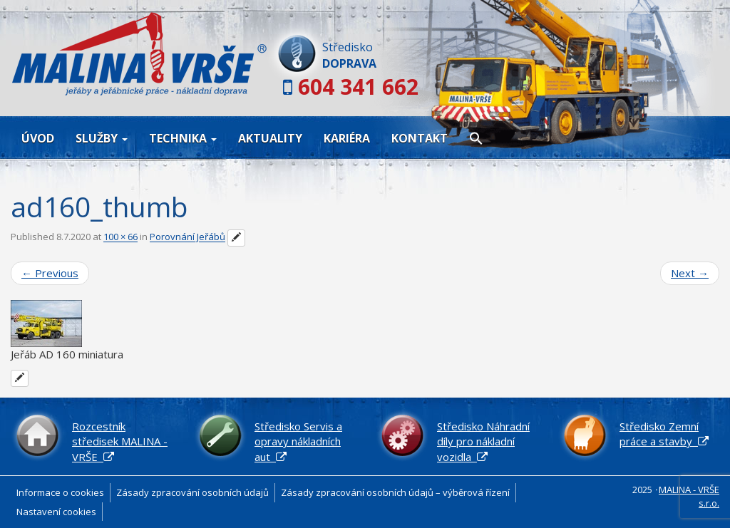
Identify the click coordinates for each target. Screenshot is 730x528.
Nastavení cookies (56, 511)
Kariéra (347, 138)
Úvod (37, 138)
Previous (49, 273)
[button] (476, 137)
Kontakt (419, 138)
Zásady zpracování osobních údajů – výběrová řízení (395, 492)
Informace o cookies (60, 492)
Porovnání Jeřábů (187, 237)
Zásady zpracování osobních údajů (192, 492)
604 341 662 (358, 86)
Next (690, 273)
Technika (183, 138)
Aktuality (270, 138)
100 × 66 (120, 237)
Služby (102, 138)
